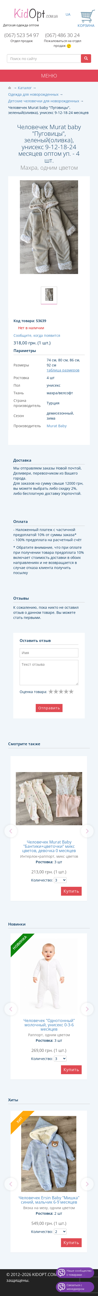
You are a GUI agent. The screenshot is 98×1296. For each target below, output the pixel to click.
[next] (87, 831)
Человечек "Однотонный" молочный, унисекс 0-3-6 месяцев (49, 1025)
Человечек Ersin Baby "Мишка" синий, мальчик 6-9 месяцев (49, 1200)
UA (68, 14)
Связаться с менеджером (75, 1287)
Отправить (49, 707)
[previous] (10, 831)
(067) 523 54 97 (21, 35)
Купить (71, 891)
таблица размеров (63, 370)
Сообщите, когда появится (37, 335)
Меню (49, 75)
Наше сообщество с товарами (79, 1273)
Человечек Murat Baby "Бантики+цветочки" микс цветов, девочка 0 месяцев (49, 846)
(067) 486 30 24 (62, 35)
